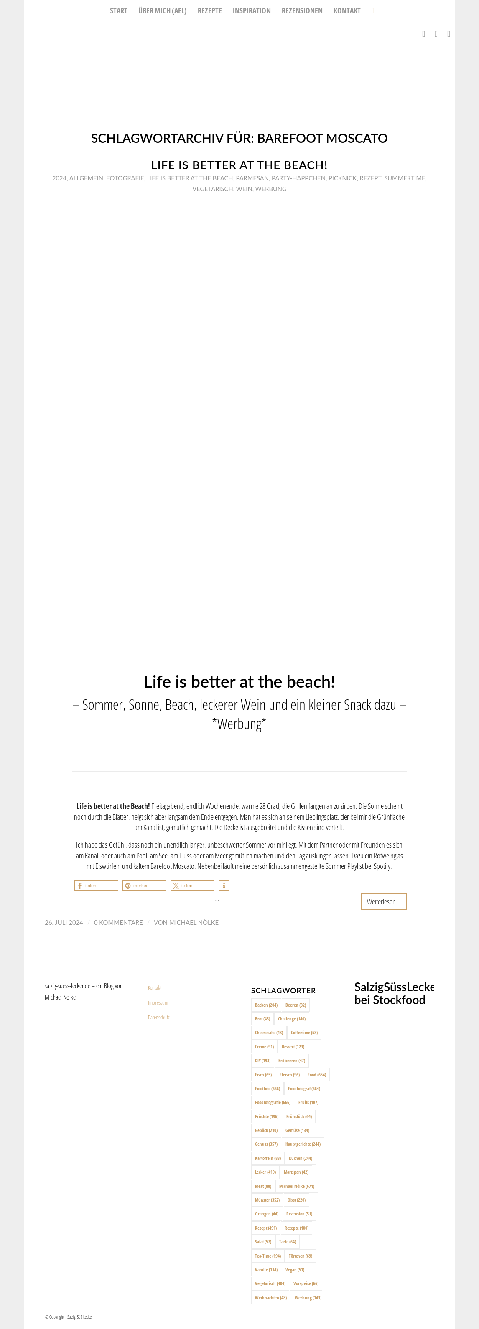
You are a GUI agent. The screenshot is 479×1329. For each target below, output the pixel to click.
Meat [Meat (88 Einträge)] (263, 1186)
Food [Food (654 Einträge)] (317, 1074)
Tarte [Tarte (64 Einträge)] (287, 1241)
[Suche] (370, 10)
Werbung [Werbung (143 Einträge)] (308, 1297)
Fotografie (125, 178)
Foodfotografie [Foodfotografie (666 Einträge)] (272, 1102)
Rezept (371, 178)
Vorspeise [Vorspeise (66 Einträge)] (305, 1283)
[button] (96, 885)
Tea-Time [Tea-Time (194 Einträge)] (268, 1256)
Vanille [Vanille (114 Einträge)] (266, 1269)
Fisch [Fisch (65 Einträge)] (263, 1074)
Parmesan (252, 178)
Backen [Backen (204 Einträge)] (266, 1005)
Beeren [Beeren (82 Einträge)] (295, 1005)
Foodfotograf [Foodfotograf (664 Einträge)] (304, 1088)
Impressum (158, 1002)
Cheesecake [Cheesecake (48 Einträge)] (269, 1032)
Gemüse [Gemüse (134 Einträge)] (297, 1130)
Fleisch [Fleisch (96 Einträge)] (290, 1074)
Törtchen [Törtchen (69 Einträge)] (300, 1256)
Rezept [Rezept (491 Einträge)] (266, 1228)
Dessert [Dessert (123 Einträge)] (293, 1046)
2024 (59, 178)
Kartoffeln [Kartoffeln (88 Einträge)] (268, 1158)
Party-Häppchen (299, 178)
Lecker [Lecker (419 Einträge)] (265, 1172)
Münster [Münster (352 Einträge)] (267, 1200)
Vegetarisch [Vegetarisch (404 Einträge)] (270, 1283)
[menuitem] (118, 10)
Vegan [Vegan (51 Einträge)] (294, 1269)
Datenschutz (159, 1017)
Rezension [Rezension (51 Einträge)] (299, 1213)
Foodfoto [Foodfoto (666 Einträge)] (267, 1088)
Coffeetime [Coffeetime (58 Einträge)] (304, 1032)
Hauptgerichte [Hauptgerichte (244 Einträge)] (303, 1144)
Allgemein (86, 178)
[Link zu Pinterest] (449, 34)
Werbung (271, 188)
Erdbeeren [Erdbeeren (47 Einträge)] (291, 1060)
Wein (244, 188)
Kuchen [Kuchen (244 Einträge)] (300, 1158)
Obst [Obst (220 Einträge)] (297, 1200)
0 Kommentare (118, 922)
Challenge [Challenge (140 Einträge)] (292, 1018)
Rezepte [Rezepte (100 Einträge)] (296, 1228)
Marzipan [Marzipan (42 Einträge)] (296, 1172)
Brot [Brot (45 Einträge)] (262, 1018)
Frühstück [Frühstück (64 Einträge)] (299, 1116)
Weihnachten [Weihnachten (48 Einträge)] (271, 1297)
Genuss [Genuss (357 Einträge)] (266, 1144)
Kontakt (154, 987)
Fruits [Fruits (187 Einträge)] (308, 1102)
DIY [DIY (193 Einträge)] (262, 1060)
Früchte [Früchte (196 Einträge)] (266, 1116)
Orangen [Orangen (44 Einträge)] (266, 1213)
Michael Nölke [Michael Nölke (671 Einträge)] (296, 1186)
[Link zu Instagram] (436, 34)
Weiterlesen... (384, 901)
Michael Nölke (194, 922)
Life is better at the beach (190, 178)
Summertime (404, 178)
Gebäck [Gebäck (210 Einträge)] (266, 1130)
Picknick (343, 178)
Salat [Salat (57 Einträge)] (263, 1241)
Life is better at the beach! (239, 165)
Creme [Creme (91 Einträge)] (264, 1046)
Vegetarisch (212, 188)
